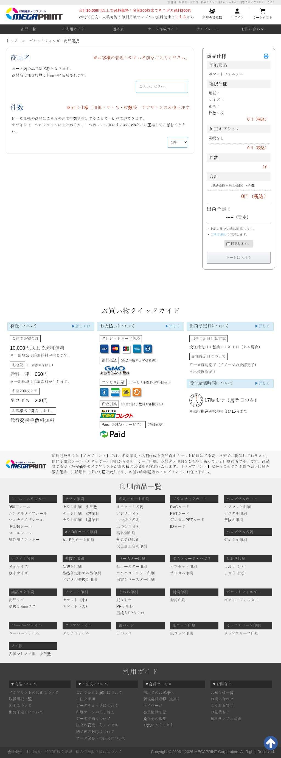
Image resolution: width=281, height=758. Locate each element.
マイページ (152, 705)
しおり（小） (235, 566)
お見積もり (220, 712)
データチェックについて (97, 705)
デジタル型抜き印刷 (80, 579)
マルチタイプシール (26, 520)
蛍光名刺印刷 (127, 539)
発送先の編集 (154, 719)
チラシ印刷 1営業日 (81, 520)
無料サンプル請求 (225, 719)
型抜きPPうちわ (130, 613)
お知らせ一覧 (222, 692)
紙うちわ (124, 600)
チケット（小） (76, 600)
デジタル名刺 (127, 513)
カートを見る (262, 14)
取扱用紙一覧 (20, 699)
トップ (12, 41)
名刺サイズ (18, 566)
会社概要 (15, 751)
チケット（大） (76, 606)
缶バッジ (124, 633)
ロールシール (20, 533)
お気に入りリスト (158, 725)
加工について (20, 705)
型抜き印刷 (233, 520)
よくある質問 (222, 705)
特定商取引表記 (58, 751)
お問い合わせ (252, 29)
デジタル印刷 (235, 513)
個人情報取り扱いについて (99, 751)
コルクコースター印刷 (135, 573)
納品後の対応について (95, 731)
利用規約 (34, 751)
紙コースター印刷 (131, 566)
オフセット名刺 (129, 507)
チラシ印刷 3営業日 (81, 513)
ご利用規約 (218, 235)
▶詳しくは (81, 326)
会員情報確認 (154, 712)
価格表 (118, 29)
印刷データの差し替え (95, 712)
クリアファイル (76, 633)
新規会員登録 (212, 14)
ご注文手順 (85, 699)
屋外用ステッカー (24, 539)
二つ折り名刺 (127, 520)
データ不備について (93, 719)
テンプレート (207, 29)
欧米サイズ (18, 573)
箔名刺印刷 (126, 533)
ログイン (237, 14)
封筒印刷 (178, 600)
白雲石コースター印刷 (135, 579)
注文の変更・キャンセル (97, 725)
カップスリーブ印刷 (241, 633)
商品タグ (16, 600)
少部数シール (20, 526)
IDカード (178, 526)
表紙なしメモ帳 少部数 (30, 654)
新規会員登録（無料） (162, 699)
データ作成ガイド (163, 29)
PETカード (179, 513)
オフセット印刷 (237, 507)
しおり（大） (235, 573)
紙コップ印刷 (181, 633)
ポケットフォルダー (241, 600)
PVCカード (180, 507)
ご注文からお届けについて (99, 692)
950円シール (19, 507)
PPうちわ (124, 606)
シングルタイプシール (28, 513)
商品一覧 (28, 29)
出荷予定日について (26, 712)
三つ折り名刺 (127, 526)
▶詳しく (172, 326)
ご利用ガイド (73, 29)
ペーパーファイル (24, 633)
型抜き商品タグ (22, 606)
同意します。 (238, 244)
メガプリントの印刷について (34, 692)
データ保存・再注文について (101, 738)
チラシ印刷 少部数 (80, 507)
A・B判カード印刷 (79, 540)
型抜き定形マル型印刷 (82, 573)
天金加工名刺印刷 (131, 546)
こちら (181, 17)
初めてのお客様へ (158, 692)
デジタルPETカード (187, 520)
